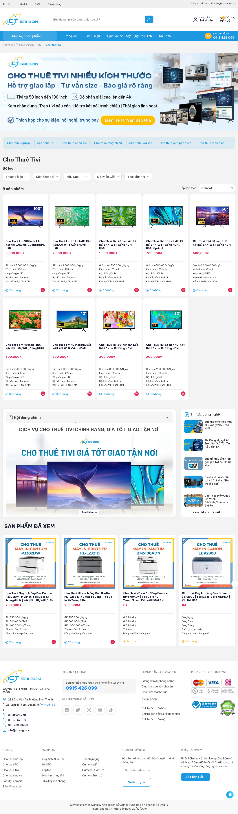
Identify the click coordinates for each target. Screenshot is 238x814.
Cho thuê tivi (53, 44)
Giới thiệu (93, 36)
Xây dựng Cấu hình (138, 36)
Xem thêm (89, 512)
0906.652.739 (17, 720)
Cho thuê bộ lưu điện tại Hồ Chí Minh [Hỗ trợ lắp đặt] (217, 481)
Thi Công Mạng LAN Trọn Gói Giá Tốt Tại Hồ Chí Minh (217, 444)
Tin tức (7, 4)
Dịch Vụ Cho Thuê (30, 44)
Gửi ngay (136, 782)
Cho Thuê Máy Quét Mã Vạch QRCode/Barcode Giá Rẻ (217, 500)
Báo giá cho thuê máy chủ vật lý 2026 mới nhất (218, 425)
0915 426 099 (223, 37)
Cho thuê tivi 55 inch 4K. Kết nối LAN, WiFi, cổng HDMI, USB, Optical (166, 245)
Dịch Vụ (112, 36)
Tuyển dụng (54, 4)
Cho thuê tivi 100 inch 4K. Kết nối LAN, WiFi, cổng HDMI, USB (23, 245)
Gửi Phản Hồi (195, 777)
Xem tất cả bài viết (208, 512)
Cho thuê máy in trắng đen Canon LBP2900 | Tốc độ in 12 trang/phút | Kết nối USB (206, 597)
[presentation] (234, 584)
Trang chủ (71, 36)
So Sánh (165, 36)
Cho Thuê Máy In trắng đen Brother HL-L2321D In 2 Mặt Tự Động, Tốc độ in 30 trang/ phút (88, 597)
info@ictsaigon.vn (19, 730)
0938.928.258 (17, 715)
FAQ (37, 4)
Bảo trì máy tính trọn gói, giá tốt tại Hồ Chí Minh (218, 462)
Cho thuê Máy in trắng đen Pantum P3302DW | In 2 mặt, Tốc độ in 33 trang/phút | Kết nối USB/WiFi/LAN (30, 597)
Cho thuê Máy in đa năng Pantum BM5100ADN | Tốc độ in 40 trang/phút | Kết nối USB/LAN (145, 597)
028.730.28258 (18, 725)
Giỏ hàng (230, 17)
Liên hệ (23, 4)
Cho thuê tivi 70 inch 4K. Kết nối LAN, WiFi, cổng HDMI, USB (116, 245)
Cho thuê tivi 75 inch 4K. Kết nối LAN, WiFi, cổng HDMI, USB (72, 245)
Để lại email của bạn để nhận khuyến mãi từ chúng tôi (148, 760)
